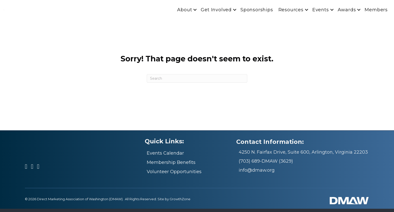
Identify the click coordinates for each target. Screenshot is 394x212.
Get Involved (216, 11)
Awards (347, 11)
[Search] (197, 82)
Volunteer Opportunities (174, 175)
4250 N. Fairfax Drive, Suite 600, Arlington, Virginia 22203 (303, 155)
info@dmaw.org (257, 173)
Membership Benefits (171, 166)
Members (376, 11)
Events (320, 11)
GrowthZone (180, 202)
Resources (291, 11)
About (184, 11)
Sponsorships (256, 11)
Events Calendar (165, 156)
